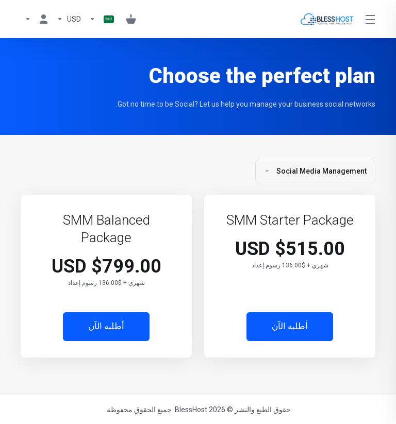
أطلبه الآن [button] (290, 326)
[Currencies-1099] (69, 19)
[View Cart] (131, 19)
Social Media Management (315, 171)
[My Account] (37, 19)
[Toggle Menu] (371, 19)
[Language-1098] (101, 19)
